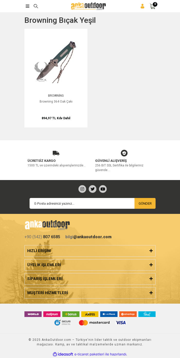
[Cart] (152, 6)
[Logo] (88, 6)
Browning (56, 95)
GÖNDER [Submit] (145, 203)
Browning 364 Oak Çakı (56, 101)
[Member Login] (142, 6)
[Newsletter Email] (93, 203)
